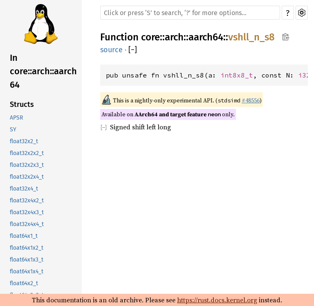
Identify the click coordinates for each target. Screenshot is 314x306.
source (111, 49)
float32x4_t (24, 188)
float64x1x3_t (26, 259)
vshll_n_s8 (251, 37)
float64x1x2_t (26, 247)
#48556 (251, 100)
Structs (22, 104)
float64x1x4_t (26, 271)
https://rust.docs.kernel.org (217, 299)
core (150, 37)
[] (132, 49)
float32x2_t (24, 141)
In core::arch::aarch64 (43, 71)
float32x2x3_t (27, 165)
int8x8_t (236, 75)
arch (174, 37)
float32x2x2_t (27, 153)
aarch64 (205, 37)
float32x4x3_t (27, 212)
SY (13, 129)
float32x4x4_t (27, 224)
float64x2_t (24, 283)
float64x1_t (24, 236)
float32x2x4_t (27, 176)
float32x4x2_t (27, 200)
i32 (304, 75)
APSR (16, 117)
